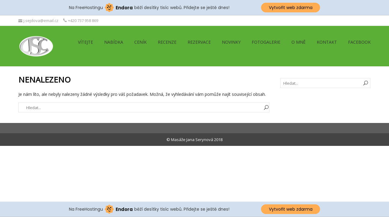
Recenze (167, 42)
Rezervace (199, 42)
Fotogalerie (266, 42)
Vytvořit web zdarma (291, 8)
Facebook (359, 42)
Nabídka (113, 42)
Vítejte (85, 42)
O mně (298, 42)
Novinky (231, 42)
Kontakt (327, 42)
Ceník (140, 42)
